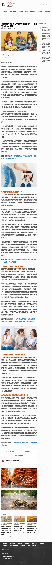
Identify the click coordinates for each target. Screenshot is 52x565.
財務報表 (23, 545)
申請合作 (34, 543)
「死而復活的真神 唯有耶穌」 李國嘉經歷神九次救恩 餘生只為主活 (32, 530)
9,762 (7, 57)
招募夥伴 (5, 545)
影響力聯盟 (32, 11)
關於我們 (5, 543)
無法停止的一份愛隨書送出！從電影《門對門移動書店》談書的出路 (6, 530)
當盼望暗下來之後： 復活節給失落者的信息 (19, 528)
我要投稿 (20, 543)
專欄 (26, 11)
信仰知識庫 (47, 11)
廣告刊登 (27, 543)
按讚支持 (27, 451)
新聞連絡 (12, 543)
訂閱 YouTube (19, 455)
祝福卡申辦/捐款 (32, 545)
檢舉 (36, 28)
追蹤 (15, 28)
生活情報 (40, 11)
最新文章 (5, 11)
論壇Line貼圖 (5, 553)
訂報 (40, 4)
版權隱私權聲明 (14, 545)
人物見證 (21, 11)
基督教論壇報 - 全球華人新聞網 (9, 4)
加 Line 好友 (10, 451)
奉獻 (43, 4)
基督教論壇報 (13, 11)
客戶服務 (42, 543)
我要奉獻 (8, 463)
